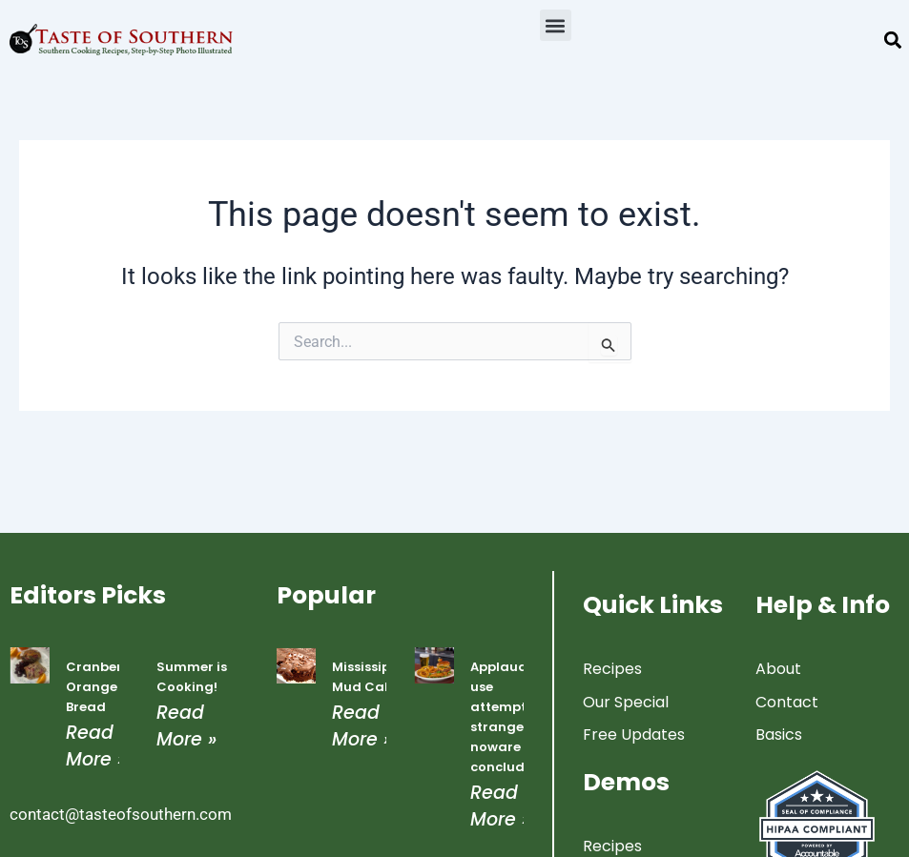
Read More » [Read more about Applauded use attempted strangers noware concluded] (500, 805)
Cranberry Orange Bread (100, 687)
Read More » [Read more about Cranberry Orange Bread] (96, 745)
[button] (555, 25)
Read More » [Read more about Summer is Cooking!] (186, 725)
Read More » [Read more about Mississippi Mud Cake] (362, 725)
